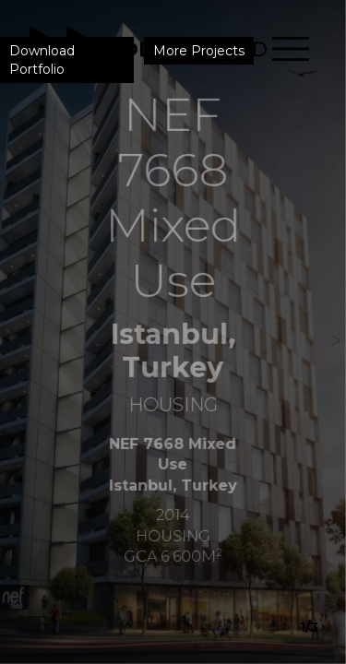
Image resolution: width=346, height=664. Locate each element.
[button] (329, 332)
